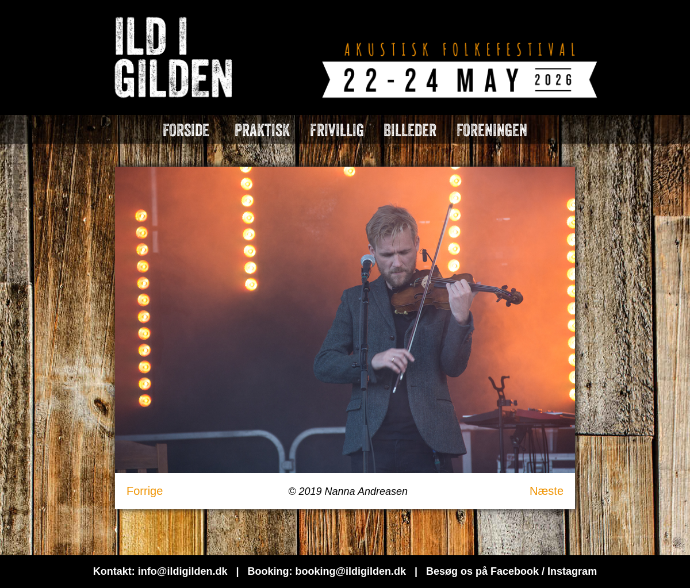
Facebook (514, 571)
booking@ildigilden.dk (350, 571)
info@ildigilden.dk (183, 571)
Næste (547, 491)
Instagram (572, 571)
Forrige (144, 491)
